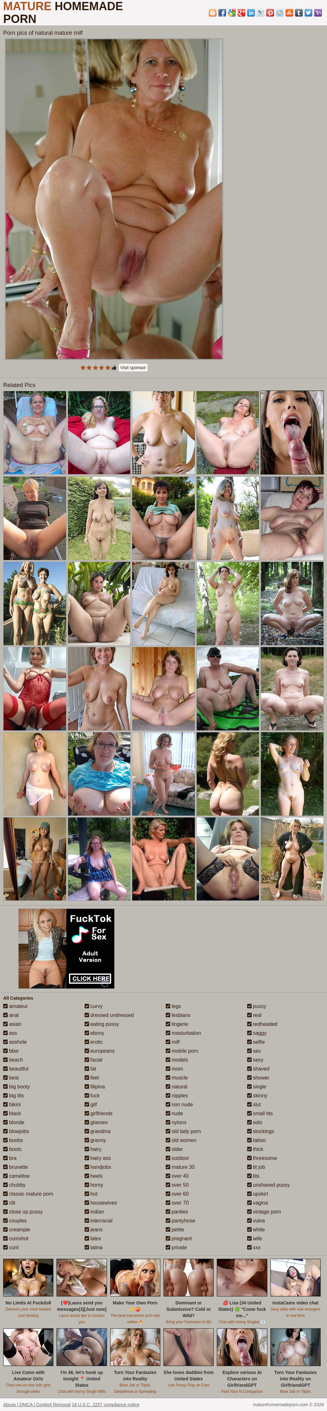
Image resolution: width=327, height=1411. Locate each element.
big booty (16, 1086)
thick (255, 1149)
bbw (11, 1051)
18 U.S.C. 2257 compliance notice (106, 1404)
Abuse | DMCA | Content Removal (37, 1404)
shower (258, 1077)
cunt (11, 1247)
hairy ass (98, 1158)
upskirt (257, 1194)
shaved (258, 1068)
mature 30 (180, 1167)
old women (181, 1140)
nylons (176, 1122)
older (174, 1149)
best (11, 1077)
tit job (256, 1167)
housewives (101, 1203)
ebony (94, 1033)
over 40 (177, 1176)
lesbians (178, 1015)
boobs (13, 1140)
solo (254, 1122)
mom (174, 1068)
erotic (94, 1042)
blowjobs (16, 1131)
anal (11, 1015)
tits (253, 1176)
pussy (256, 1006)
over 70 (177, 1203)
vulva (256, 1220)
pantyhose (180, 1220)
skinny (257, 1095)
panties (177, 1211)
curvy (94, 1006)
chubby (14, 1185)
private (176, 1247)
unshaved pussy (268, 1185)
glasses (96, 1122)
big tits (13, 1095)
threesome (262, 1158)
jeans (94, 1229)
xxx (254, 1247)
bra (10, 1158)
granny (95, 1140)
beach (13, 1060)
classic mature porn (28, 1194)
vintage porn (264, 1211)
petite (175, 1229)
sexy (255, 1060)
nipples (177, 1095)
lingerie (177, 1024)
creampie (16, 1229)
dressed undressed (109, 1015)
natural (176, 1086)
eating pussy (102, 1024)
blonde (14, 1122)
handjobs (98, 1167)
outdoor (177, 1158)
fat (90, 1068)
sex (254, 1051)
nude (174, 1113)
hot (91, 1194)
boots (12, 1149)
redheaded (262, 1024)
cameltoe (16, 1176)
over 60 (177, 1194)
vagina (257, 1203)
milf (172, 1042)
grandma (98, 1131)
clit (9, 1203)
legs (173, 1006)
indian (94, 1211)
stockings (260, 1131)
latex (93, 1238)
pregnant (179, 1238)
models (177, 1060)
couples (15, 1220)
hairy (93, 1149)
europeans (100, 1051)
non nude (179, 1104)
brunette (15, 1167)
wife (254, 1238)
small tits (260, 1113)
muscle (177, 1077)
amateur (15, 1006)
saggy (257, 1033)
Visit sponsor (133, 367)
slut (254, 1104)
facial (94, 1060)
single (256, 1086)
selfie (256, 1042)
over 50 (177, 1185)
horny (94, 1185)
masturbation (183, 1033)
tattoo (256, 1140)
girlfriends (99, 1113)
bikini (12, 1104)
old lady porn (183, 1131)
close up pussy (23, 1211)
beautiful (15, 1068)
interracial (99, 1220)
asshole (15, 1042)
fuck (92, 1095)
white (256, 1229)
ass (10, 1033)
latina (94, 1247)
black (12, 1113)
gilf (91, 1104)
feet (92, 1077)
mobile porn (182, 1051)
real (254, 1015)
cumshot (15, 1238)
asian (12, 1024)
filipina (95, 1086)
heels (94, 1176)
